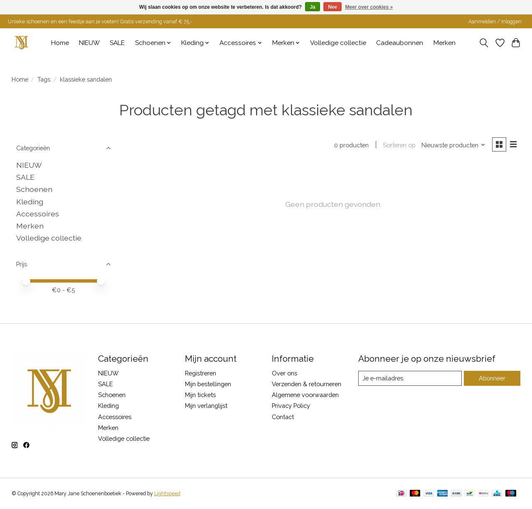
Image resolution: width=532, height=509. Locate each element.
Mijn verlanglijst (206, 405)
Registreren (200, 373)
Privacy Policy (291, 405)
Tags (43, 79)
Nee (332, 7)
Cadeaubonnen (399, 43)
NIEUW (89, 43)
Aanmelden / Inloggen (495, 22)
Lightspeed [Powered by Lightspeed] (167, 494)
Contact (283, 416)
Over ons (284, 373)
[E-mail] (409, 378)
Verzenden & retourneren (306, 383)
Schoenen (34, 189)
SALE (117, 43)
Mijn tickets (200, 394)
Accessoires (37, 213)
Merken (444, 43)
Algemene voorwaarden (305, 394)
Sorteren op (399, 145)
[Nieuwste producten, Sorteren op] (453, 145)
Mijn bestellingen (208, 383)
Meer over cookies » (369, 7)
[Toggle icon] (484, 42)
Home (60, 43)
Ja (312, 7)
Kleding (29, 201)
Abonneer (491, 378)
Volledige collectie (338, 43)
